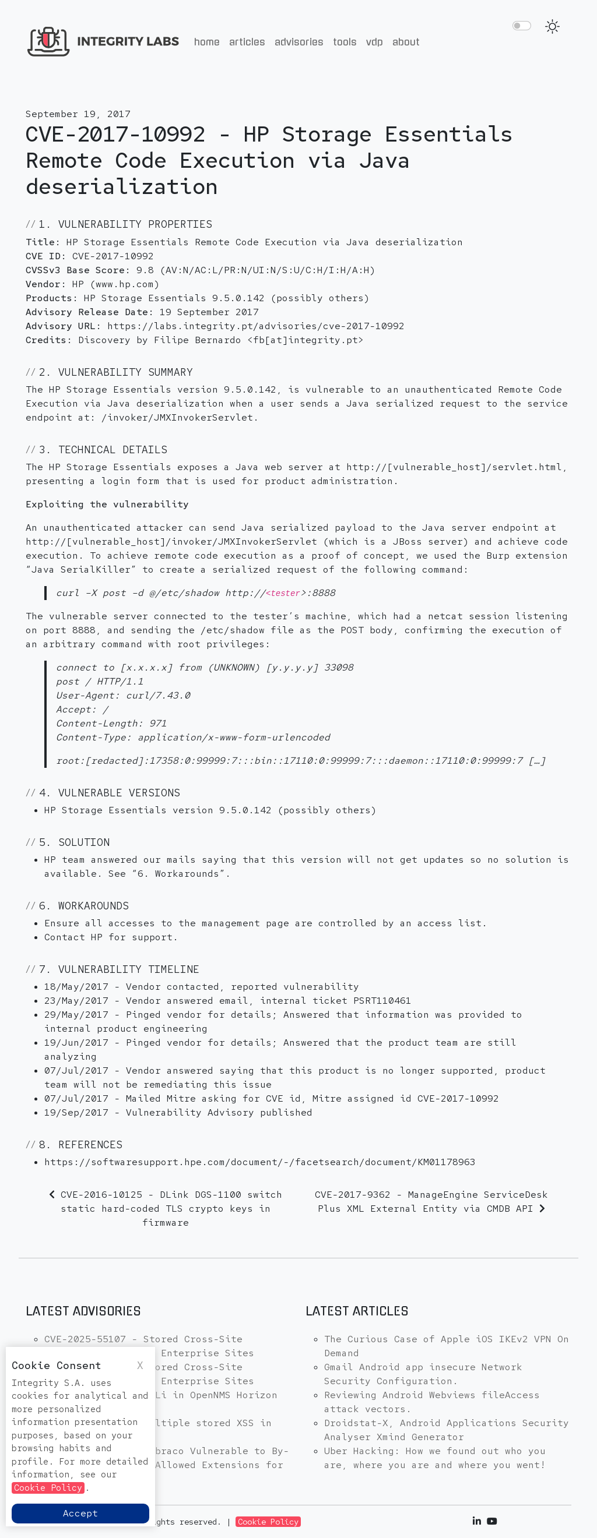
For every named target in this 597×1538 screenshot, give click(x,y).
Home (207, 42)
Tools (345, 42)
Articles (247, 42)
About (406, 42)
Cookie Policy (268, 1521)
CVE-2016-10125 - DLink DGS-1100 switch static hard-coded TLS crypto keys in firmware (171, 1208)
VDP (374, 42)
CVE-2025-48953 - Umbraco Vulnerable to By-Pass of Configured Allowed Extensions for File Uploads (166, 1465)
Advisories (299, 42)
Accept (80, 1513)
